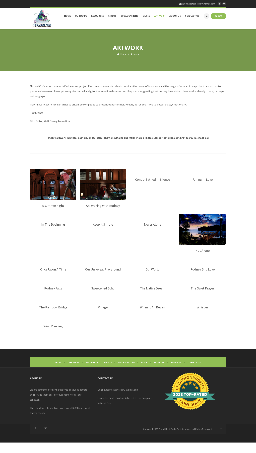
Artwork (159, 372)
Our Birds (73, 372)
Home (122, 64)
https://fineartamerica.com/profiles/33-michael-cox (177, 148)
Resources (91, 372)
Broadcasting (126, 372)
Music (144, 372)
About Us (176, 372)
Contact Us (194, 372)
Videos (108, 372)
